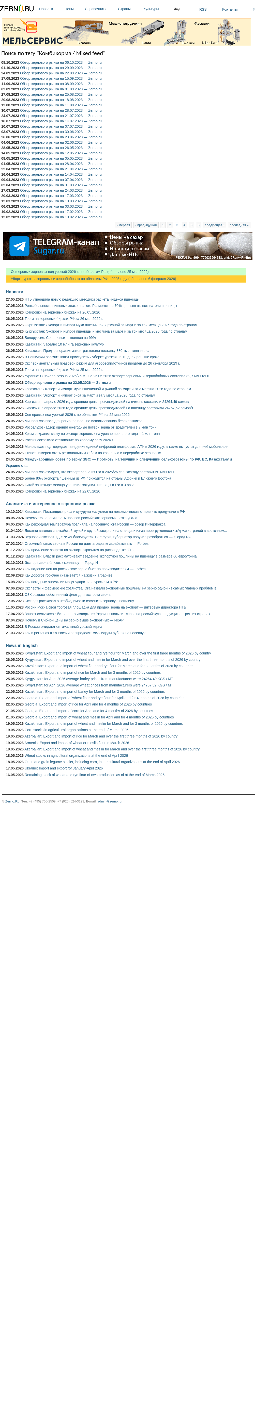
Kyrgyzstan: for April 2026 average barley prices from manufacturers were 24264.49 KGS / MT (99, 679)
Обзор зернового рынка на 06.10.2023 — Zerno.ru (61, 62)
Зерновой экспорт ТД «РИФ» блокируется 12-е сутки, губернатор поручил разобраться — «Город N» (108, 537)
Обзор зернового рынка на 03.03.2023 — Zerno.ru (61, 206)
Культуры (157, 9)
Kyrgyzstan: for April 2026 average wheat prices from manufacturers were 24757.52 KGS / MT (99, 685)
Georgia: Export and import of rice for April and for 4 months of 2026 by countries (88, 704)
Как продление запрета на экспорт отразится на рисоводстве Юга (79, 550)
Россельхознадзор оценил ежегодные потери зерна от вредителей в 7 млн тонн (91, 427)
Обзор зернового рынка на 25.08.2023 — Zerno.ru (61, 94)
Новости (50, 9)
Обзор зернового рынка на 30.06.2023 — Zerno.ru (61, 132)
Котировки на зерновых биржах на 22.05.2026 (62, 491)
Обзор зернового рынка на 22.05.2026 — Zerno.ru (68, 383)
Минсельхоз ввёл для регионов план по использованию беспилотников (84, 421)
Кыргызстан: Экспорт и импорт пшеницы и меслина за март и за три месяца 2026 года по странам (106, 331)
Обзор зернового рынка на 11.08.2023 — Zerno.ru (61, 105)
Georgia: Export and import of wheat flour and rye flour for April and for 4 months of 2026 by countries (104, 698)
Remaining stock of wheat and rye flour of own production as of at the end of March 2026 (94, 775)
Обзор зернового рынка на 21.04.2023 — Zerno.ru (61, 169)
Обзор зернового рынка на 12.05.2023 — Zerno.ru (61, 153)
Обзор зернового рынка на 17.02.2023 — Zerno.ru (61, 212)
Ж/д (177, 9)
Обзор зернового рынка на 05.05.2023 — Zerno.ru (61, 158)
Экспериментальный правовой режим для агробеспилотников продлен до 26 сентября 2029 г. (102, 363)
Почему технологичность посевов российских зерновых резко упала (81, 518)
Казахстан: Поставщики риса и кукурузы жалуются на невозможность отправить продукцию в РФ (105, 512)
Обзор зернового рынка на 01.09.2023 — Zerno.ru (61, 89)
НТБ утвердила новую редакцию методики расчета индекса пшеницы (82, 299)
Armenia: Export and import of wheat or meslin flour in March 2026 (76, 743)
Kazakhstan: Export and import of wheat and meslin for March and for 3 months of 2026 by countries (104, 723)
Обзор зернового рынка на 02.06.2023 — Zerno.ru (61, 142)
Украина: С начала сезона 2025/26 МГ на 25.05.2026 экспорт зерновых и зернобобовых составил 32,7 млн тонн (117, 376)
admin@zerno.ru (110, 801)
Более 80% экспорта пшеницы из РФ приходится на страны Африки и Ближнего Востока (98, 478)
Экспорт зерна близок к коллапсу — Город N (61, 563)
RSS (203, 9)
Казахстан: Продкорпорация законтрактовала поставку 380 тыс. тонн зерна (87, 351)
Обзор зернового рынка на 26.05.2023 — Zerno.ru (61, 148)
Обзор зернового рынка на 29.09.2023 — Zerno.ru (61, 68)
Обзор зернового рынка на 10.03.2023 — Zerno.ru (61, 201)
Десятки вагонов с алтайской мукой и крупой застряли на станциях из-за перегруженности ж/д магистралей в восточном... (126, 531)
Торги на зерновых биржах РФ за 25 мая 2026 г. (64, 370)
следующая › (214, 225)
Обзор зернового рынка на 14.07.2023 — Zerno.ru (61, 121)
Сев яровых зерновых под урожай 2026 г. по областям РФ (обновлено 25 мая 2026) (77, 272)
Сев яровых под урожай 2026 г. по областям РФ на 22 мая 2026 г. (78, 415)
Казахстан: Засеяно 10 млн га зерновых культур (64, 344)
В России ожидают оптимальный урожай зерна (63, 627)
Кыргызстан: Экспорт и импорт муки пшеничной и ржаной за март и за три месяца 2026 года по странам (111, 325)
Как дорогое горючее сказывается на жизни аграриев (68, 575)
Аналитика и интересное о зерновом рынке (50, 503)
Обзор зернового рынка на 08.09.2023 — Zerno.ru (61, 84)
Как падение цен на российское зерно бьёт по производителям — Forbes (85, 569)
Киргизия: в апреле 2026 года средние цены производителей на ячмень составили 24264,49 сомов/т (108, 402)
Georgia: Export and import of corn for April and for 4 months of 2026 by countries (89, 711)
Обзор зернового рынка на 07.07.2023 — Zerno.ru (61, 126)
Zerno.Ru (12, 801)
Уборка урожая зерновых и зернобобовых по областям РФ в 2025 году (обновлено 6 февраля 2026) (91, 279)
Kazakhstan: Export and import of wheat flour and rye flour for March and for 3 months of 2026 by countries (109, 666)
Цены (73, 9)
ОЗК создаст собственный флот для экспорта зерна (68, 595)
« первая (123, 225)
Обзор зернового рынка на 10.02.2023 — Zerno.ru (61, 217)
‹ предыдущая (146, 225)
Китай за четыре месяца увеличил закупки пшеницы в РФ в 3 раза (79, 485)
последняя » (239, 225)
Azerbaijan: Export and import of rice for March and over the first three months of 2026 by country (100, 736)
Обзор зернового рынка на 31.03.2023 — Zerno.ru (61, 185)
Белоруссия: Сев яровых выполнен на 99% (60, 338)
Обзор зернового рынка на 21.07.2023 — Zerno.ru (61, 116)
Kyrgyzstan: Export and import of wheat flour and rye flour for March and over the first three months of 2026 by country (118, 653)
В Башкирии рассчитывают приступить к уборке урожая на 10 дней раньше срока (92, 357)
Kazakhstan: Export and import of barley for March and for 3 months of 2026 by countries (95, 692)
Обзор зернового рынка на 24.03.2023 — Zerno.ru (61, 190)
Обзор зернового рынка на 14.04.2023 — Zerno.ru (61, 174)
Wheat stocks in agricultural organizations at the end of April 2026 (76, 755)
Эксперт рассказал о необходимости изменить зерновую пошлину (79, 601)
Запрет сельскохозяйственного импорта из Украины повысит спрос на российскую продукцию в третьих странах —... (121, 614)
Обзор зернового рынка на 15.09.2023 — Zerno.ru (61, 78)
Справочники (100, 9)
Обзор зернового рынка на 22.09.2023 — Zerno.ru (61, 73)
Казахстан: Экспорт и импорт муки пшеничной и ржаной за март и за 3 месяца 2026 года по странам (108, 389)
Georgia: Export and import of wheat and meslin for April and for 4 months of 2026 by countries (99, 717)
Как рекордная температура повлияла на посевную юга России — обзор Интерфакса (95, 524)
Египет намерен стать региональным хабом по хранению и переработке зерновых (93, 453)
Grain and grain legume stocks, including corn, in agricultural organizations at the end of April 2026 (102, 762)
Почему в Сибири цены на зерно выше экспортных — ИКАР (74, 620)
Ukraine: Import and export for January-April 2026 (64, 768)
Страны (129, 9)
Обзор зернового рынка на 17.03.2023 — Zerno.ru (61, 196)
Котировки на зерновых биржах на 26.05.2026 (62, 312)
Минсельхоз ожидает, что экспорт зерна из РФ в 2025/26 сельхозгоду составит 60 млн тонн (100, 472)
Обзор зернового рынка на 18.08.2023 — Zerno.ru (61, 100)
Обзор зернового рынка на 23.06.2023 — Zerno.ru (61, 137)
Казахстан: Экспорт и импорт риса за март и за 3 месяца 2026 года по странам (90, 395)
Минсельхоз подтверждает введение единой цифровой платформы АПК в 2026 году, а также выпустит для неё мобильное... (128, 447)
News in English (22, 645)
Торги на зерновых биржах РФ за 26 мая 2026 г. (64, 319)
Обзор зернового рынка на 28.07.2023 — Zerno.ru (61, 110)
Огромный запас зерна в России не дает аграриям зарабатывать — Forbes (86, 544)
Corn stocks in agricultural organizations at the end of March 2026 (76, 730)
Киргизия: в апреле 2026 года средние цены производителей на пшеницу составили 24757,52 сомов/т (109, 408)
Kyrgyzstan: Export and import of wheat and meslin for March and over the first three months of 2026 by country (113, 660)
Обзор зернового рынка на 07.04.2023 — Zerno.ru (61, 180)
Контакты (229, 9)
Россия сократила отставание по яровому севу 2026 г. (69, 440)
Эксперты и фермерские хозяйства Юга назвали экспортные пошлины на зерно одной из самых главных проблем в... (122, 588)
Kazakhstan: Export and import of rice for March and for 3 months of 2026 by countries (93, 672)
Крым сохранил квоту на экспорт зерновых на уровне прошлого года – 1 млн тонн (92, 434)
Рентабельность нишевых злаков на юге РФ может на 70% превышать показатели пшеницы (101, 306)
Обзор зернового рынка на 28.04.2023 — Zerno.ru (61, 164)
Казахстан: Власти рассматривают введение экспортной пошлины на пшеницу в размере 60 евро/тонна (111, 556)
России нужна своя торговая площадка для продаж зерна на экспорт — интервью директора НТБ (105, 607)
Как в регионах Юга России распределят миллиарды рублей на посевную (85, 633)
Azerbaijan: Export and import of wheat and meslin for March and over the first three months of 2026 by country (112, 749)
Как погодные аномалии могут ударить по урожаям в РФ (71, 582)
